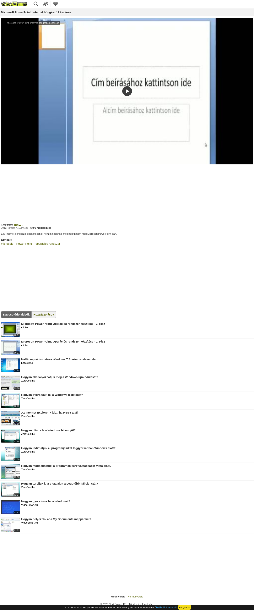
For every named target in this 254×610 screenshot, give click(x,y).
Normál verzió (135, 596)
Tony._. (18, 224)
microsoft (7, 243)
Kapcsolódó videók (16, 314)
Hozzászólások (44, 314)
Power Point (24, 243)
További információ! (166, 607)
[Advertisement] (127, 193)
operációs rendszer (47, 243)
